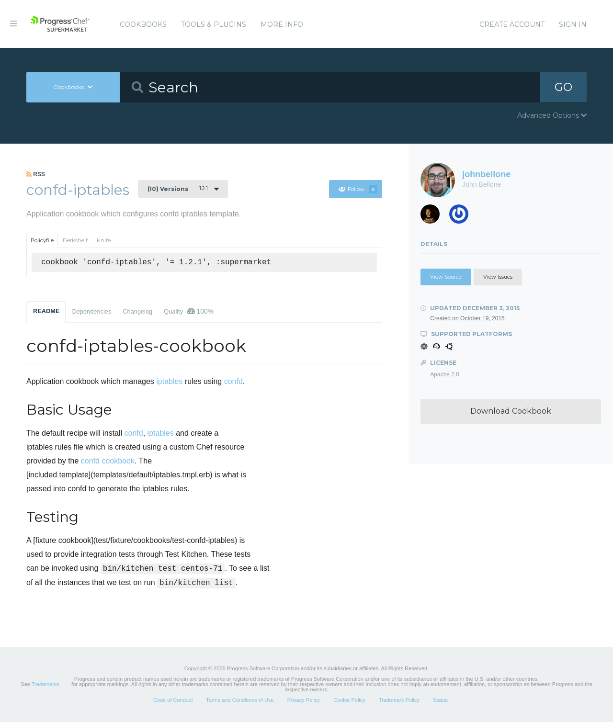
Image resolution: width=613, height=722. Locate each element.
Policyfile (42, 240)
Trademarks (45, 684)
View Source (446, 276)
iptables (169, 381)
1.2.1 (178, 188)
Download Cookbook (510, 411)
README (46, 311)
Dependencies (91, 311)
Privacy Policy (303, 700)
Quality (189, 311)
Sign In (573, 24)
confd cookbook (108, 461)
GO (563, 87)
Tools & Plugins (213, 24)
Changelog (137, 311)
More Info (282, 24)
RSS (35, 174)
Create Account (512, 24)
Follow (357, 189)
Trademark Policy (399, 700)
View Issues (497, 276)
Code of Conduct (173, 700)
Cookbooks (143, 24)
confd (233, 381)
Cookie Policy (349, 700)
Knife (104, 240)
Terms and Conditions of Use (239, 700)
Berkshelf (75, 240)
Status (440, 700)
